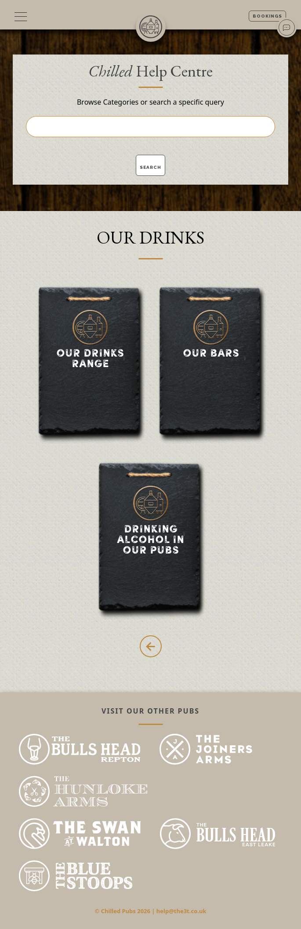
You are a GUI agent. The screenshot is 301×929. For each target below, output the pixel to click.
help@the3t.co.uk (181, 911)
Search (150, 167)
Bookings (267, 16)
